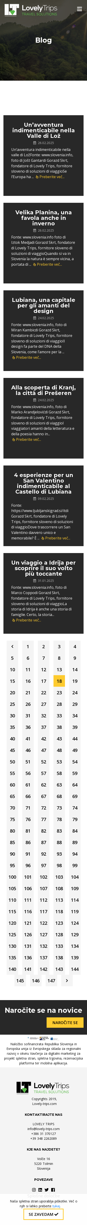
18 (59, 681)
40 (12, 739)
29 (74, 704)
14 (74, 669)
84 (74, 831)
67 (43, 796)
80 (12, 831)
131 (28, 946)
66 (28, 796)
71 (28, 808)
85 (12, 842)
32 (43, 716)
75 (12, 819)
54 (74, 762)
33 (59, 716)
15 (12, 681)
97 (43, 865)
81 (28, 831)
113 (59, 900)
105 (12, 888)
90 (12, 854)
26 (28, 704)
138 (59, 957)
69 (74, 796)
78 (59, 819)
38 (59, 727)
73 (59, 808)
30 (12, 716)
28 (59, 704)
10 (12, 669)
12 (43, 669)
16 (28, 681)
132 (43, 946)
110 (12, 900)
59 (74, 773)
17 (43, 681)
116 (28, 911)
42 (43, 739)
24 (74, 692)
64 (74, 785)
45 (12, 750)
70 (12, 808)
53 (59, 762)
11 (28, 669)
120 (12, 923)
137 (43, 957)
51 (28, 762)
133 (59, 946)
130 (12, 946)
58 (59, 773)
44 (74, 739)
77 (43, 819)
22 (43, 692)
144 (75, 969)
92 (43, 854)
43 (59, 739)
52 (43, 762)
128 (59, 934)
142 (43, 969)
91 (28, 854)
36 (28, 727)
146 (35, 981)
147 (51, 981)
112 (43, 900)
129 (75, 934)
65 (12, 796)
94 (74, 854)
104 (75, 877)
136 (28, 957)
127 (43, 934)
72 (43, 808)
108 (59, 888)
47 (43, 750)
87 (43, 842)
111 (28, 900)
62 (43, 785)
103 (59, 877)
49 (74, 750)
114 (75, 900)
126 (28, 934)
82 (43, 831)
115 (12, 911)
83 (59, 831)
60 (12, 785)
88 (59, 842)
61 (28, 785)
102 (43, 877)
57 (43, 773)
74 (74, 808)
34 (74, 716)
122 (43, 923)
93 (59, 854)
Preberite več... (50, 176)
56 (28, 773)
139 (75, 957)
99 (74, 865)
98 (59, 865)
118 (59, 911)
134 (75, 946)
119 (75, 911)
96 (28, 865)
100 (12, 877)
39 (74, 727)
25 (12, 704)
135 (12, 957)
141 (28, 969)
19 (74, 681)
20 (12, 692)
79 (74, 819)
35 (12, 727)
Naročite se (65, 1022)
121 (28, 923)
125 (12, 934)
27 (43, 704)
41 (28, 739)
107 (43, 888)
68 (59, 796)
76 (28, 819)
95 (12, 865)
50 (12, 762)
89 (74, 842)
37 (43, 727)
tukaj (56, 1206)
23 (59, 692)
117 (43, 911)
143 (59, 969)
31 (28, 716)
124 (75, 923)
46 (28, 750)
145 (20, 981)
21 (28, 692)
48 (59, 750)
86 (28, 842)
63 (59, 785)
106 (28, 888)
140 (12, 969)
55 (12, 773)
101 (28, 877)
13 (59, 669)
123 (59, 923)
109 (75, 888)
